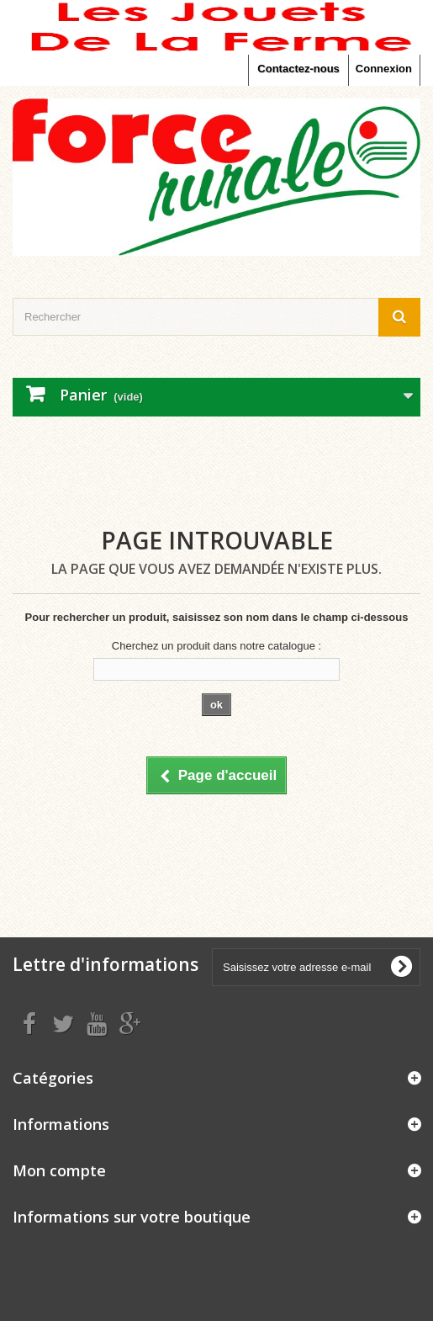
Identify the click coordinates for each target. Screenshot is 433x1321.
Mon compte (59, 1170)
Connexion (384, 68)
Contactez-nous (298, 68)
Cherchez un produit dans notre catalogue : (216, 645)
